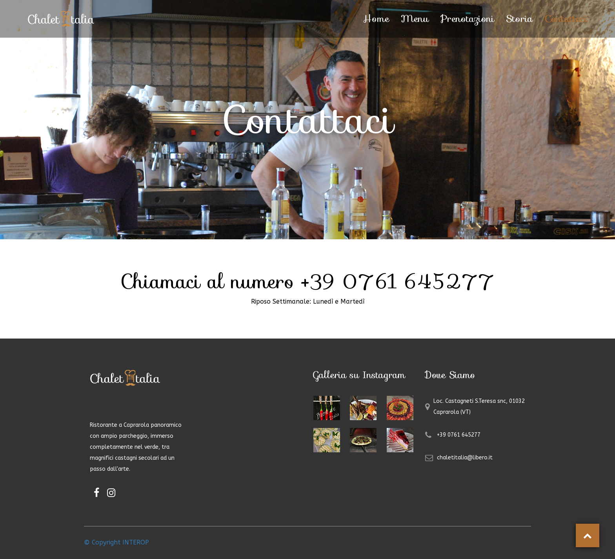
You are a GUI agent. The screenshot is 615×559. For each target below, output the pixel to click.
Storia (519, 18)
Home (376, 18)
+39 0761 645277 (458, 435)
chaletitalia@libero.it (465, 457)
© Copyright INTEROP (116, 542)
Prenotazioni (467, 18)
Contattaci (566, 18)
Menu (415, 18)
